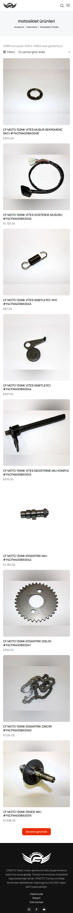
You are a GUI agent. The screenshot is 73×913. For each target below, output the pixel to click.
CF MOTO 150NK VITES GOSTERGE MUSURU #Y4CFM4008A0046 (32, 216)
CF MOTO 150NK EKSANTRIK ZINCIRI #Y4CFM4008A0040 (27, 728)
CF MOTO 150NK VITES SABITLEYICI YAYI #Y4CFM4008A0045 (30, 302)
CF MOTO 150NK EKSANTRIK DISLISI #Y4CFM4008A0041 (27, 643)
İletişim (36, 898)
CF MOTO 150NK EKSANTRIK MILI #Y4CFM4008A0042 (25, 558)
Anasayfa (19, 26)
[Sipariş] (44, 52)
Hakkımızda (36, 894)
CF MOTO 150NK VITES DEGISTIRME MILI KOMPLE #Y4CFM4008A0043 (36, 472)
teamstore (32, 26)
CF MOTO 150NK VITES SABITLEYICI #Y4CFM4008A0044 (27, 387)
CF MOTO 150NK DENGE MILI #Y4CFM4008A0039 (22, 813)
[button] (68, 5)
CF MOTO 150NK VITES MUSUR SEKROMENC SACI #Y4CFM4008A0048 (33, 131)
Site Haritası (36, 902)
